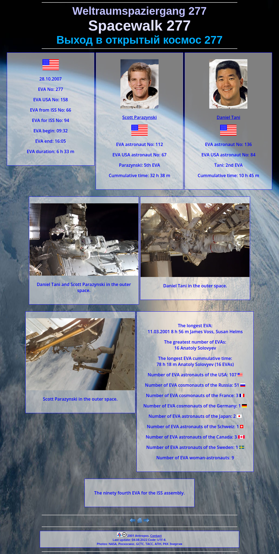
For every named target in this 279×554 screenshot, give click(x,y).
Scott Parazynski (139, 117)
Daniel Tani (228, 117)
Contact (156, 536)
